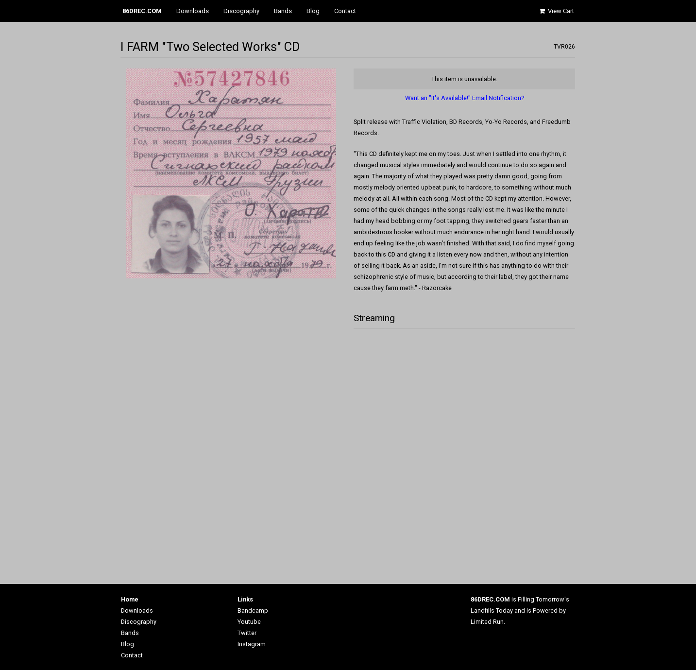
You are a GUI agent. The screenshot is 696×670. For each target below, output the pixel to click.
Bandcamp (253, 610)
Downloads (192, 11)
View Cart (556, 11)
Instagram (252, 644)
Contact (345, 11)
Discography (241, 11)
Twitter (247, 632)
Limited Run (487, 621)
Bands (283, 11)
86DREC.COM (142, 11)
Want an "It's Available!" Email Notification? (464, 98)
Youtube (249, 621)
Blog (313, 11)
